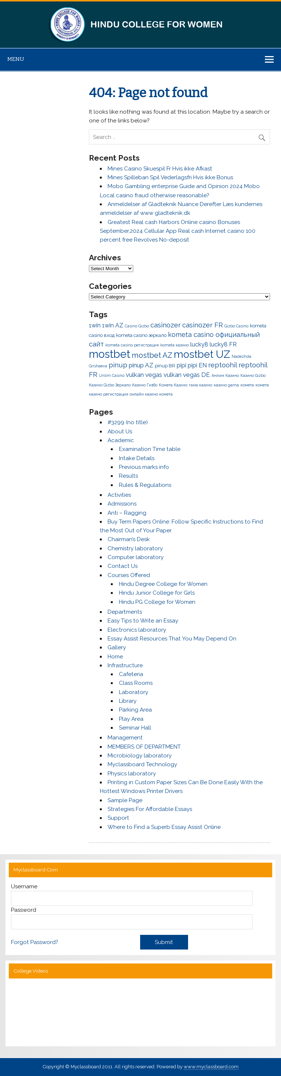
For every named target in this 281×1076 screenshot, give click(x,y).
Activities (119, 495)
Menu (15, 59)
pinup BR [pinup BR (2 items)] (165, 365)
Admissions (122, 503)
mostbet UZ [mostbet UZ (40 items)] (202, 354)
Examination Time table (149, 449)
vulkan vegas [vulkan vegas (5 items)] (144, 374)
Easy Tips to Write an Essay (143, 620)
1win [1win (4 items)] (95, 325)
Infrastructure (125, 665)
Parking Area (135, 709)
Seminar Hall (135, 727)
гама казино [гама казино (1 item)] (200, 385)
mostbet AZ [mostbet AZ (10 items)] (152, 355)
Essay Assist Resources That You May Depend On (172, 638)
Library (127, 701)
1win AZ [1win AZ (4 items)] (112, 325)
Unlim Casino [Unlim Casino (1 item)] (111, 375)
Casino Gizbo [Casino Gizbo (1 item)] (137, 326)
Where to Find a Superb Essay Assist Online (164, 827)
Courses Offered (129, 575)
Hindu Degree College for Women (163, 584)
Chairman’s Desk (129, 539)
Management (125, 737)
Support (118, 818)
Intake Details (136, 458)
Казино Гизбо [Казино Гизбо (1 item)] (144, 385)
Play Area (131, 719)
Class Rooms (136, 683)
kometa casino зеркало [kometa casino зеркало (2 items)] (141, 335)
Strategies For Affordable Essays (150, 809)
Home (115, 656)
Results (128, 476)
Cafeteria (131, 674)
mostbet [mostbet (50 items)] (109, 354)
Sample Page (125, 800)
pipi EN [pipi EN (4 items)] (197, 365)
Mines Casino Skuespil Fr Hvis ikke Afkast (160, 168)
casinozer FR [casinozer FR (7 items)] (202, 325)
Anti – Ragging (127, 513)
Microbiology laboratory (140, 755)
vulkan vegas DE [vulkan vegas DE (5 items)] (187, 374)
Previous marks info (144, 467)
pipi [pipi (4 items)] (181, 365)
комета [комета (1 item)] (247, 385)
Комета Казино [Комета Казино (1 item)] (173, 385)
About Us (120, 431)
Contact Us (123, 566)
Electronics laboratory (137, 630)
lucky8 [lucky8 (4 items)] (199, 344)
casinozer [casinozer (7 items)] (165, 325)
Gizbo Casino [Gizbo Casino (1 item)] (236, 326)
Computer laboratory (136, 557)
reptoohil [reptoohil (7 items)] (222, 365)
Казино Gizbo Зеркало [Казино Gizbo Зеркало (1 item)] (110, 385)
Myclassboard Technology (142, 764)
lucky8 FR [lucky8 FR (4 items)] (223, 344)
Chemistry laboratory (135, 548)
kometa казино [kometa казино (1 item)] (174, 345)
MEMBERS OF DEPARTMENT (144, 746)
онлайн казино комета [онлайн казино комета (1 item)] (151, 394)
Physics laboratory (132, 773)
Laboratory (133, 692)
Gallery (117, 647)
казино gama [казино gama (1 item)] (226, 385)
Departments (125, 612)
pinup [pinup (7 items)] (118, 365)
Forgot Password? (34, 942)
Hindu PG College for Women (157, 602)
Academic (121, 440)
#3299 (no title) (128, 422)
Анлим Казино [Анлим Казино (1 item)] (225, 375)
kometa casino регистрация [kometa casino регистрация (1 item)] (132, 345)
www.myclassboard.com (211, 1066)
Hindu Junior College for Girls (157, 593)
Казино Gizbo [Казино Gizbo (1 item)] (253, 375)
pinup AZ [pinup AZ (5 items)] (141, 365)
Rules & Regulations (145, 485)
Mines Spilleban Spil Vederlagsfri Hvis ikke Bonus (170, 177)
